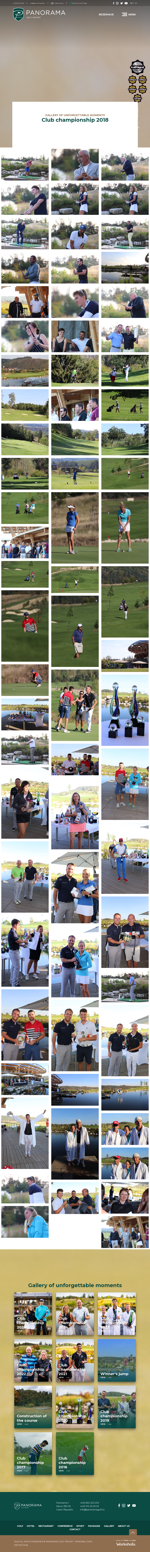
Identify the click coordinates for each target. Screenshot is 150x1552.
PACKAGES (94, 1526)
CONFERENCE (65, 1526)
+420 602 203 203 (18, 3)
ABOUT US (124, 1526)
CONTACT (75, 1529)
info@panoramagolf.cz (37, 3)
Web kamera (57, 3)
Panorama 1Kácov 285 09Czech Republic (64, 1506)
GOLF (20, 1526)
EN (136, 3)
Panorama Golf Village (78, 3)
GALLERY (109, 1526)
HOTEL (31, 1526)
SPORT (80, 1526)
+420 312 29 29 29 (89, 1506)
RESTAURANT (46, 1526)
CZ (131, 3)
